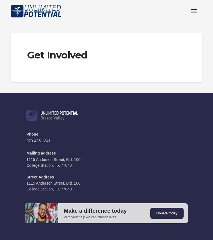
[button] (194, 11)
